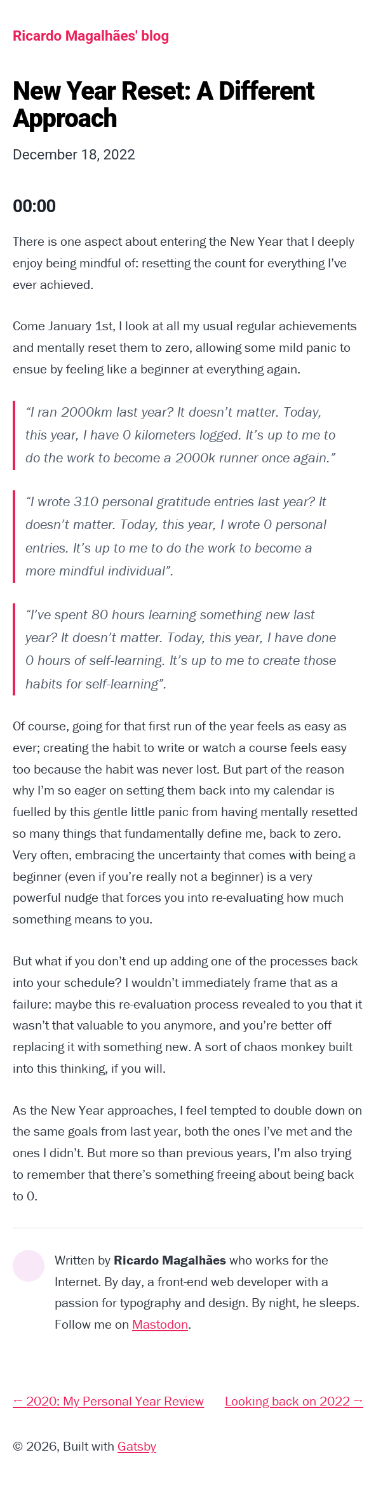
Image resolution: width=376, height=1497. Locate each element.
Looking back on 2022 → (294, 1401)
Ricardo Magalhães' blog (91, 35)
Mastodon (160, 1324)
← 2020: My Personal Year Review (108, 1401)
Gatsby (136, 1446)
